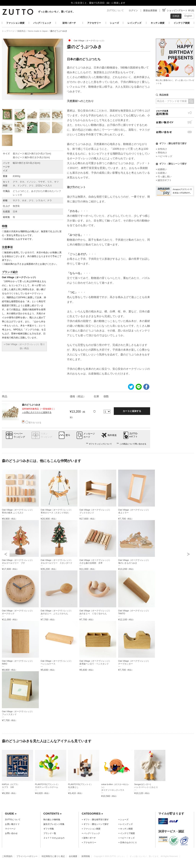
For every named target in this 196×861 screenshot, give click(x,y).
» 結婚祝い (161, 169)
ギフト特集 (48, 829)
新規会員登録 (150, 10)
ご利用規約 (7, 856)
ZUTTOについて (115, 10)
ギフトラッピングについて (100, 444)
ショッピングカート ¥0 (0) (180, 10)
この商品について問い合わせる (133, 444)
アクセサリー (94, 23)
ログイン (133, 10)
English (188, 16)
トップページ (8, 31)
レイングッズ (134, 23)
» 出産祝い (161, 173)
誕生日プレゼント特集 (53, 824)
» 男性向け (161, 152)
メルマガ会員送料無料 (175, 112)
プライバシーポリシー (26, 856)
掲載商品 (21, 31)
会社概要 (73, 856)
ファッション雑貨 (15, 23)
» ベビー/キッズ (164, 156)
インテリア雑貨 (182, 23)
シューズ (114, 23)
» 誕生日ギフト (164, 180)
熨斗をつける (33, 422)
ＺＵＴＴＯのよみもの (53, 838)
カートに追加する (132, 411)
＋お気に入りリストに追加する (36, 412)
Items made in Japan (38, 31)
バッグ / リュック (42, 23)
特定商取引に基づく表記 (53, 856)
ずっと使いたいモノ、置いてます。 (56, 11)
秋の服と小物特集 (51, 819)
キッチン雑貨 (157, 23)
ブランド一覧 (49, 833)
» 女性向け (161, 149)
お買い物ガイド (175, 122)
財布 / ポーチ (69, 23)
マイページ (10, 829)
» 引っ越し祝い (164, 176)
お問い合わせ (175, 132)
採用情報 (85, 856)
